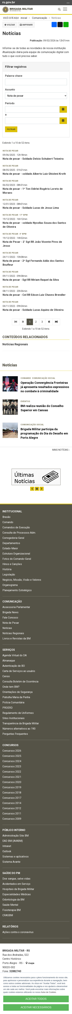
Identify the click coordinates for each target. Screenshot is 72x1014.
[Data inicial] (32, 109)
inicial (24, 17)
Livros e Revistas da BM (16, 638)
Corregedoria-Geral (13, 537)
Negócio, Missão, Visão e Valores (21, 579)
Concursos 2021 (11, 776)
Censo (6, 676)
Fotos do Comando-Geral (16, 558)
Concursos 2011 (11, 813)
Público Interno (13, 830)
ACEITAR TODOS (36, 998)
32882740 (15, 971)
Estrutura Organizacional (16, 553)
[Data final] (32, 120)
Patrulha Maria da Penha (16, 697)
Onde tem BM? (10, 686)
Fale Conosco (10, 617)
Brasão (6, 517)
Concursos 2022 (11, 771)
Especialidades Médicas (16, 894)
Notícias (7, 628)
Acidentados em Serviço (16, 883)
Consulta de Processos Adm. (19, 532)
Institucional (12, 511)
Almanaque (8, 660)
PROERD (7, 707)
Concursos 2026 (11, 750)
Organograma (10, 585)
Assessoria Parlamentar (16, 607)
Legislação (8, 574)
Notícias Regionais (15, 344)
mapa (29, 963)
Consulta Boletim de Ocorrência (20, 681)
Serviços (8, 649)
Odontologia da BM (13, 899)
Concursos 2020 (11, 782)
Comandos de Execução (16, 527)
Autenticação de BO (13, 665)
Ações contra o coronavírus (17, 932)
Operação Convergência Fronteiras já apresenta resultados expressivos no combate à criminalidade (45, 387)
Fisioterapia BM (11, 910)
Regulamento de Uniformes (18, 712)
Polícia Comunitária (13, 702)
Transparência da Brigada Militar (20, 723)
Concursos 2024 (11, 761)
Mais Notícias (60, 450)
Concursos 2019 (11, 787)
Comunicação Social (43, 378)
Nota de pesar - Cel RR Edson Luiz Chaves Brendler (34, 294)
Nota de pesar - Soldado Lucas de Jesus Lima (31, 207)
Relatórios (10, 926)
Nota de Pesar (10, 622)
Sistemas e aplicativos (15, 856)
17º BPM (23, 215)
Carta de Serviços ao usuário (18, 671)
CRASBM (7, 915)
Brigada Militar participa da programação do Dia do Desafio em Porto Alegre (44, 433)
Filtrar (11, 129)
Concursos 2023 (11, 766)
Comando (26, 378)
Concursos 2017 (11, 797)
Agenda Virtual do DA (14, 655)
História (6, 569)
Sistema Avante (11, 861)
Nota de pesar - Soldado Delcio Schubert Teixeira (33, 158)
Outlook (6, 851)
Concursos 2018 (11, 792)
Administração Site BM (15, 835)
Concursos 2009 (11, 818)
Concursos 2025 (11, 756)
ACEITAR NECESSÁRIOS (36, 1007)
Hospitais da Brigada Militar (18, 889)
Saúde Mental (10, 904)
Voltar (9, 24)
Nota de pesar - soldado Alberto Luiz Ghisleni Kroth (34, 173)
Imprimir (26, 24)
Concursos (10, 745)
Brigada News (10, 612)
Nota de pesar (10, 151)
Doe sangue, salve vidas (16, 878)
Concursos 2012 (11, 808)
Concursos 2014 (11, 803)
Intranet (6, 846)
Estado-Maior (10, 548)
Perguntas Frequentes (15, 733)
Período (10, 103)
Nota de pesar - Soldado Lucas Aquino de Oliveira (33, 309)
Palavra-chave (13, 75)
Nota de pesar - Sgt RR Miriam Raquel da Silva (31, 279)
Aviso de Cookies (48, 992)
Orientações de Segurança (17, 692)
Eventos (25, 401)
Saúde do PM (11, 873)
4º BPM (22, 234)
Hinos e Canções (12, 564)
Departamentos (11, 543)
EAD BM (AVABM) (12, 840)
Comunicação (39, 17)
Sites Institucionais (13, 718)
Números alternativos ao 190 (18, 728)
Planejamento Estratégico (17, 590)
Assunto (10, 89)
